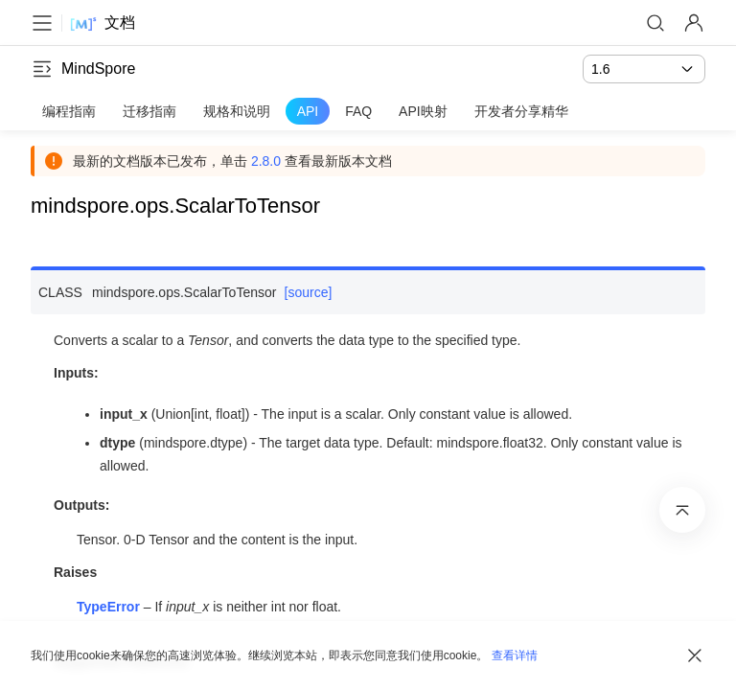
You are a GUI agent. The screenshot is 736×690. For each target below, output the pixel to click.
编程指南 (69, 111)
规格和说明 (236, 111)
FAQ (358, 111)
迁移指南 (149, 111)
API (308, 111)
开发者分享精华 (521, 111)
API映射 (423, 111)
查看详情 (515, 655)
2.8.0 (266, 161)
